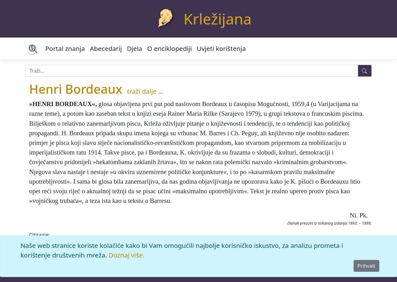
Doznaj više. (127, 255)
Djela (134, 48)
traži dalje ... (145, 91)
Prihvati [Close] (366, 265)
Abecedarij (106, 48)
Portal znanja (65, 48)
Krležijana (218, 19)
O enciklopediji (169, 48)
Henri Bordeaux (75, 88)
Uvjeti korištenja (221, 48)
